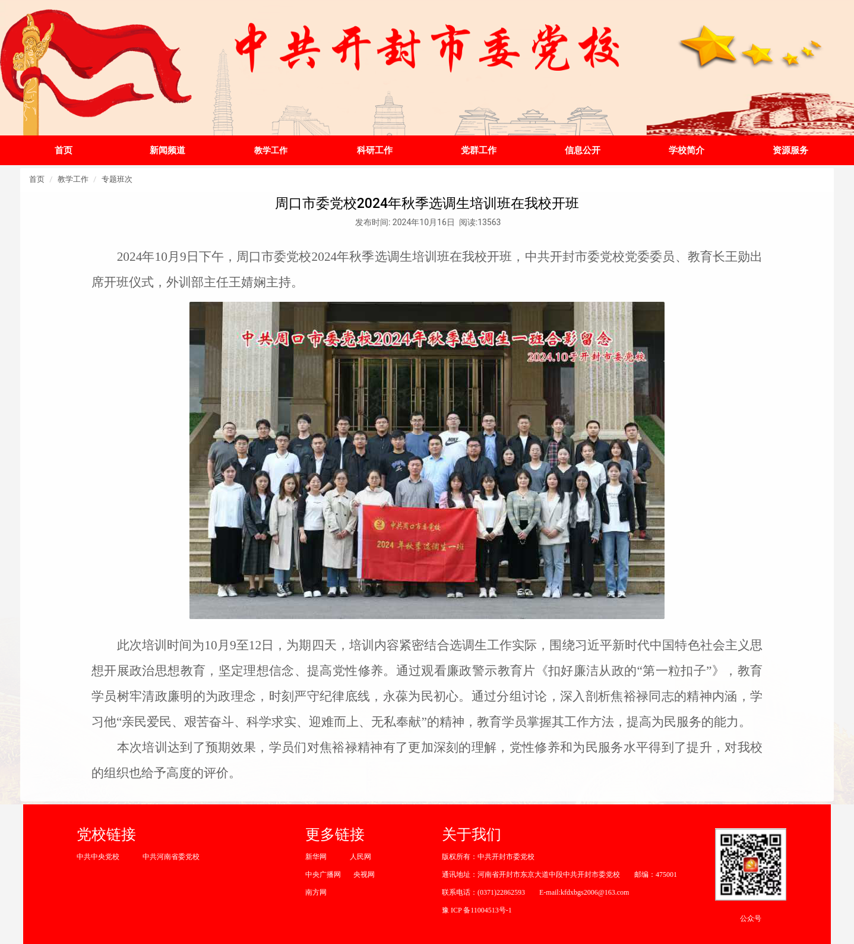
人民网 (360, 857)
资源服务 (790, 150)
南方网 (316, 892)
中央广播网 (323, 874)
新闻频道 (167, 150)
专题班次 (117, 179)
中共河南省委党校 (171, 857)
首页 (63, 150)
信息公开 (582, 150)
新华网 (316, 857)
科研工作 (375, 150)
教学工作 (270, 150)
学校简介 (686, 150)
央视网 (364, 874)
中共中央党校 (98, 857)
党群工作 (478, 150)
